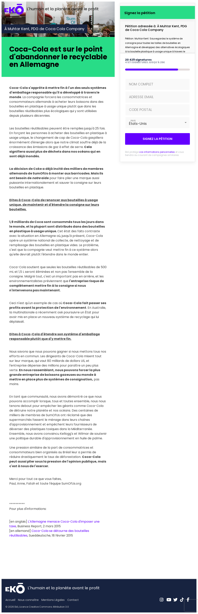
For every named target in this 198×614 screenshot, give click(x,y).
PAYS (133, 120)
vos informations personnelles (157, 152)
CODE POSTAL (140, 109)
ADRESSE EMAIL (141, 96)
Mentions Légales (53, 600)
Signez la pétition (157, 139)
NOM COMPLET (141, 84)
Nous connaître (28, 600)
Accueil (10, 600)
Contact (73, 600)
